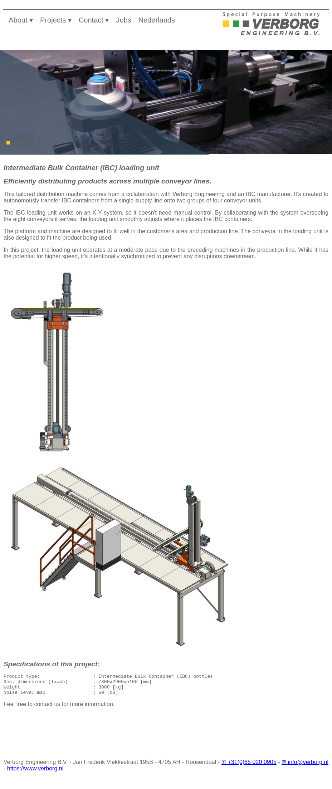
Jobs (123, 20)
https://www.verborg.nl (35, 773)
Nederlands (156, 20)
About (18, 20)
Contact (91, 20)
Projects (53, 20)
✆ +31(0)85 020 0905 (249, 766)
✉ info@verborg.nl (305, 766)
